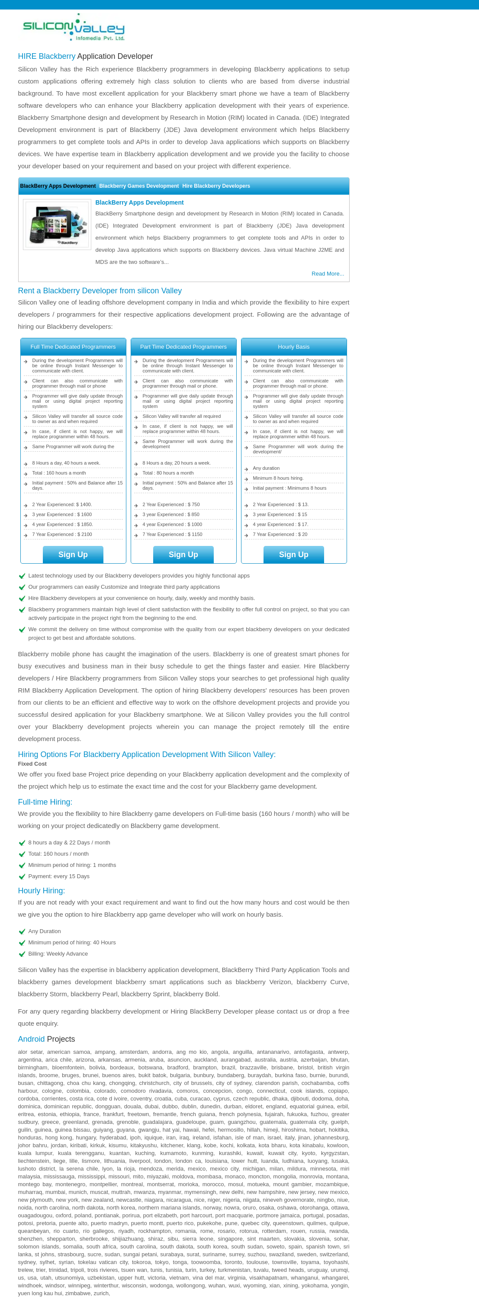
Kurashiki (230, 1153)
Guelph (339, 1122)
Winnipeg (79, 1285)
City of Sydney (233, 1083)
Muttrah (120, 1192)
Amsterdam (134, 1052)
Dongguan (107, 1106)
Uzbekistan (100, 1277)
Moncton (259, 1176)
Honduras (30, 1137)
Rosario (226, 1231)
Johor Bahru (32, 1145)
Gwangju (148, 1129)
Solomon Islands (38, 1246)
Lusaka (339, 1161)
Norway (212, 1207)
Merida (174, 1168)
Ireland (201, 1137)
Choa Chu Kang (86, 1083)
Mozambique (331, 1184)
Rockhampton (154, 1231)
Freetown (138, 1114)
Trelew (25, 1270)
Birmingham (33, 1067)
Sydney (26, 1262)
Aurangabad (236, 1059)
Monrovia (310, 1176)
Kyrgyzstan (334, 1153)
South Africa (101, 1246)
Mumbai (55, 1192)
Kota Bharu (272, 1145)
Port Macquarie (234, 1215)
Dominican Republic (68, 1106)
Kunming (202, 1153)
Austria (288, 1059)
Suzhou (257, 1254)
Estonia (47, 1114)
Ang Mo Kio (192, 1052)
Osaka (266, 1207)
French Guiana (197, 1114)
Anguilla (242, 1052)
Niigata (251, 1200)
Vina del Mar (208, 1277)
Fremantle (165, 1114)
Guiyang (103, 1129)
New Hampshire (266, 1192)
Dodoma (322, 1098)
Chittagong (50, 1083)
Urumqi (339, 1270)
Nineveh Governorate (288, 1200)
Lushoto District (36, 1168)
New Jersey (301, 1192)
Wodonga (161, 1285)
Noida (25, 1207)
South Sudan (247, 1246)
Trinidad (58, 1270)
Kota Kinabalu (306, 1145)
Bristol (305, 1067)
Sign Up (73, 554)
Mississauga (59, 1176)
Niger (214, 1200)
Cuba (180, 1098)
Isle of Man (249, 1137)
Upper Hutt (131, 1277)
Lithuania (114, 1161)
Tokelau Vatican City (102, 1262)
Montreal (132, 1184)
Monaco (235, 1176)
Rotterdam (274, 1231)
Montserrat (160, 1184)
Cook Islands (306, 1091)
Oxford (63, 1215)
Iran (171, 1137)
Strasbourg (71, 1254)
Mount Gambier (292, 1184)
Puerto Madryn (109, 1223)
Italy (289, 1137)
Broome (48, 1075)
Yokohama (315, 1285)
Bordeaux (121, 1067)
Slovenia (319, 1238)
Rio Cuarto (66, 1231)
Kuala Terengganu (81, 1153)
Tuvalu (261, 1270)
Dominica (29, 1106)
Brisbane (282, 1067)
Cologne (52, 1091)
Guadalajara (157, 1122)
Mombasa (209, 1176)
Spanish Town (323, 1246)
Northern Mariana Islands (169, 1207)
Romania (185, 1231)
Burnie (317, 1075)
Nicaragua (178, 1200)
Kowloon (337, 1145)
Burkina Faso (290, 1075)
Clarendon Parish (276, 1083)
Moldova (182, 1176)
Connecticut (271, 1091)
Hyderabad (113, 1137)
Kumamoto (173, 1153)
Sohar (341, 1238)
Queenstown (288, 1223)
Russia (317, 1231)
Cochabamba (318, 1083)
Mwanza (144, 1192)
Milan (276, 1168)
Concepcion (217, 1091)
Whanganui (304, 1277)
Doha (341, 1098)
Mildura (296, 1168)
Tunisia (174, 1270)
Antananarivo (273, 1052)
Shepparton (61, 1238)
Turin (190, 1270)
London (162, 1161)
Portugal (313, 1215)
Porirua (130, 1215)
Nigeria (231, 1200)
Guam (216, 1122)
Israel (274, 1137)
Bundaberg (230, 1075)
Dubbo (170, 1106)
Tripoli (77, 1270)
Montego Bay (34, 1184)
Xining (290, 1285)
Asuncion (178, 1059)
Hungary (86, 1137)
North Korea (120, 1207)
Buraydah (259, 1075)
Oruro (249, 1207)
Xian (275, 1285)
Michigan (254, 1168)
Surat (192, 1254)
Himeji (271, 1129)
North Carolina (52, 1207)
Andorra (162, 1052)
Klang (193, 1145)
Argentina (30, 1059)
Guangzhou (241, 1122)
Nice (199, 1200)
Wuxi (234, 1285)
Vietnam (179, 1277)
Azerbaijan (314, 1059)
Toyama (310, 1262)
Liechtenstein (33, 1161)
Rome (206, 1231)
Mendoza (150, 1168)
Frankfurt (113, 1114)
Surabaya (171, 1254)
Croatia (162, 1098)
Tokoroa (141, 1262)
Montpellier (103, 1184)
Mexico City (224, 1168)
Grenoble (128, 1122)
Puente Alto (73, 1223)
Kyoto (308, 1153)
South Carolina (138, 1246)
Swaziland (281, 1254)
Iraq (184, 1137)
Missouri (119, 1176)
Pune (231, 1223)
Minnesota (323, 1168)
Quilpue (339, 1223)
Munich (77, 1192)
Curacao (200, 1098)
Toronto (233, 1262)
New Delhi (231, 1192)
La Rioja (126, 1168)
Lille (74, 1161)
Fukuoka (297, 1114)
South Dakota (176, 1246)
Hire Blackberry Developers (217, 186)
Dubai (151, 1106)
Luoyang (318, 1161)
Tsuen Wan (134, 1270)
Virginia (237, 1277)
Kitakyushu (143, 1145)
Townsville (284, 1262)
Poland (82, 1215)
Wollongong (191, 1285)
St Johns (44, 1254)
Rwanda (338, 1231)
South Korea (212, 1246)
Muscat (99, 1192)
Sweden (306, 1254)
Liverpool (139, 1161)
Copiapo (338, 1091)
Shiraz (155, 1238)
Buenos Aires (118, 1075)
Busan (25, 1083)
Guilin (24, 1129)
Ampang (105, 1052)
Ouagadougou (35, 1215)
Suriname (214, 1254)
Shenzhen (30, 1238)
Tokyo (161, 1262)
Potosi (25, 1223)
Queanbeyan (33, 1231)
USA (32, 1277)
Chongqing (122, 1083)
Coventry (140, 1098)
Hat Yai (171, 1129)
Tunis (156, 1270)
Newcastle (128, 1200)
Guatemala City (308, 1122)
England (276, 1106)
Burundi (338, 1075)
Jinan (304, 1137)
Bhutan (339, 1059)
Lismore (91, 1161)
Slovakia (294, 1238)
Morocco (213, 1184)
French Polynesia (239, 1114)
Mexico (197, 1168)
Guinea (43, 1129)
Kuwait (255, 1153)
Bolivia (97, 1067)
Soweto (275, 1246)
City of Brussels (193, 1083)
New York (67, 1200)
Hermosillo (230, 1129)
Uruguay (317, 1270)
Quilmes (316, 1223)
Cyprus (221, 1098)
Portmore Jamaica (278, 1215)
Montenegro (70, 1184)
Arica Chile (58, 1059)
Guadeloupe (191, 1122)
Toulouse (257, 1262)
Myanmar (169, 1192)
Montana (337, 1176)
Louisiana (216, 1161)
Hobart (317, 1129)
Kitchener (172, 1145)
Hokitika (338, 1129)
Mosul (235, 1184)
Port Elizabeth (160, 1215)
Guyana (125, 1129)
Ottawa (339, 1207)
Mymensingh (200, 1192)
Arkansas (109, 1059)
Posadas (337, 1215)
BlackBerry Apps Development (58, 186)
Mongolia (284, 1176)
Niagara (154, 1200)
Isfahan (222, 1137)
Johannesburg (331, 1137)
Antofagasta (308, 1052)
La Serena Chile (78, 1168)
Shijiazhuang (128, 1238)
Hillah (253, 1129)
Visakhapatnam (268, 1277)
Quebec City (255, 1223)
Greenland (75, 1122)
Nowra (231, 1207)
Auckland (205, 1059)
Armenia (135, 1059)
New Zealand (97, 1200)
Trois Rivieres (102, 1270)
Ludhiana (292, 1161)
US (21, 1277)
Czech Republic (251, 1098)
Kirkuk (97, 1145)
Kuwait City (282, 1153)
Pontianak (107, 1215)
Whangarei (335, 1277)
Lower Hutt (244, 1161)
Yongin (339, 1285)
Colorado (105, 1091)
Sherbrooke (94, 1238)
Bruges (70, 1075)
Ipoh (135, 1137)
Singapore (230, 1238)
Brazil (228, 1067)
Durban (232, 1106)
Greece (50, 1122)
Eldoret (254, 1106)
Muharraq (30, 1192)
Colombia (78, 1091)
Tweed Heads (288, 1270)
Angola (219, 1052)
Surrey (236, 1254)
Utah (45, 1277)
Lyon (107, 1168)
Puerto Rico (180, 1223)
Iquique (154, 1137)
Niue (342, 1200)
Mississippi (91, 1176)
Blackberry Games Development (139, 186)
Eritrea (26, 1114)
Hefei (208, 1129)
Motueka (258, 1184)
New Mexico (333, 1192)
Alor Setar (30, 1052)
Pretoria (45, 1223)
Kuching (144, 1153)
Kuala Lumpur (35, 1153)
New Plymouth (35, 1200)
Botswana (150, 1067)
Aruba (156, 1059)
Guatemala (273, 1122)
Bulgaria (180, 1075)
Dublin (188, 1106)
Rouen (298, 1231)
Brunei (90, 1075)
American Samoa (68, 1052)
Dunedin (210, 1106)
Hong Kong (58, 1137)
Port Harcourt (196, 1215)
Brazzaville (253, 1067)
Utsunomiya (69, 1277)
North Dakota (87, 1207)
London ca (188, 1161)
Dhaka (279, 1098)
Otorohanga (314, 1207)
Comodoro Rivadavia (146, 1091)
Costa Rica (81, 1098)
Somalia (73, 1246)
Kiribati (78, 1145)
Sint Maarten (263, 1238)
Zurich (101, 1293)
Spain (295, 1246)
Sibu (172, 1238)
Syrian (66, 1262)
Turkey (207, 1270)
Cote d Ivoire (112, 1098)
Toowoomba (205, 1262)
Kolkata (246, 1145)
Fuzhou (319, 1114)
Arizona (85, 1059)
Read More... (328, 273)
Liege (59, 1161)
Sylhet (47, 1262)
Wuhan (217, 1285)
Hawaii (191, 1129)
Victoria (156, 1277)
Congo (244, 1091)
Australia (265, 1059)
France (91, 1114)
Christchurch (154, 1083)
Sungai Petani (140, 1254)
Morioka (188, 1184)
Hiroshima (294, 1129)
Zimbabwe (78, 1293)
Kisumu (117, 1145)
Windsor (54, 1285)
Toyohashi (336, 1262)
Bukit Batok (152, 1075)
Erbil (342, 1106)
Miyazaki (158, 1176)
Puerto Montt (147, 1223)
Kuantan (119, 1153)
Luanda (269, 1161)
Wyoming (255, 1285)
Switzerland (334, 1254)
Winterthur (106, 1285)
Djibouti (300, 1098)
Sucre (94, 1254)
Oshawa (286, 1207)
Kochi (226, 1145)
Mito (138, 1176)
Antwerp (338, 1052)
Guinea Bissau (72, 1129)
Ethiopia (70, 1114)
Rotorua (248, 1231)
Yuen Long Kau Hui (40, 1293)
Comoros (187, 1091)
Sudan (112, 1254)
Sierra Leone (198, 1238)
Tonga (180, 1262)
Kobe (210, 1145)
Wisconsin (134, 1285)
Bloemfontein (68, 1067)
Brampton (205, 1067)
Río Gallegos (98, 1231)
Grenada (102, 1122)
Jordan (58, 1145)
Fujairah (274, 1114)
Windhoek (30, 1285)
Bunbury (203, 1075)
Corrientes (54, 1098)
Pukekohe (209, 1223)
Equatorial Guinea (312, 1106)
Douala (132, 1106)
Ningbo (325, 1200)
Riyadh (125, 1231)
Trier (40, 1270)
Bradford (177, 1067)
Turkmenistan (234, 1270)
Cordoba (28, 1098)
